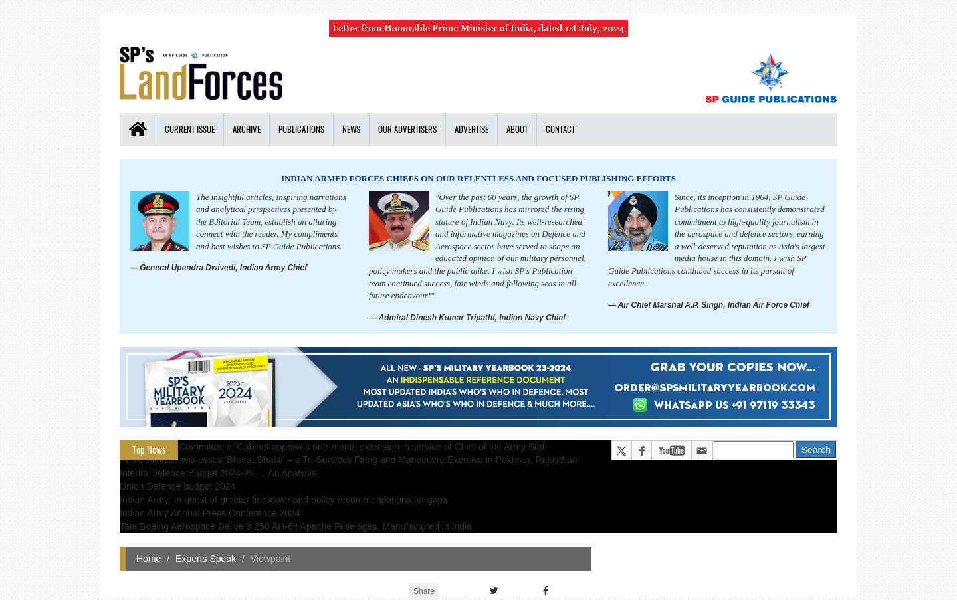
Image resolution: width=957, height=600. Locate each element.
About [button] (517, 129)
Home (148, 558)
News (351, 129)
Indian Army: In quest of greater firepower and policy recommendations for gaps (283, 499)
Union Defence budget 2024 (177, 486)
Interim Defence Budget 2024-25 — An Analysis (218, 473)
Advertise (471, 129)
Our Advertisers (407, 129)
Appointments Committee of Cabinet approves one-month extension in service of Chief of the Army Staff (333, 446)
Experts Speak (205, 558)
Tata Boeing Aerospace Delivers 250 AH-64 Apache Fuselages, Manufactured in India (296, 526)
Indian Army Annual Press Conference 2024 (210, 513)
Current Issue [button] (190, 129)
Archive (247, 129)
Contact (560, 129)
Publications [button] (301, 129)
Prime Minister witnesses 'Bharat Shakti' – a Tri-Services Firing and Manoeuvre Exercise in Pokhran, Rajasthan (349, 459)
